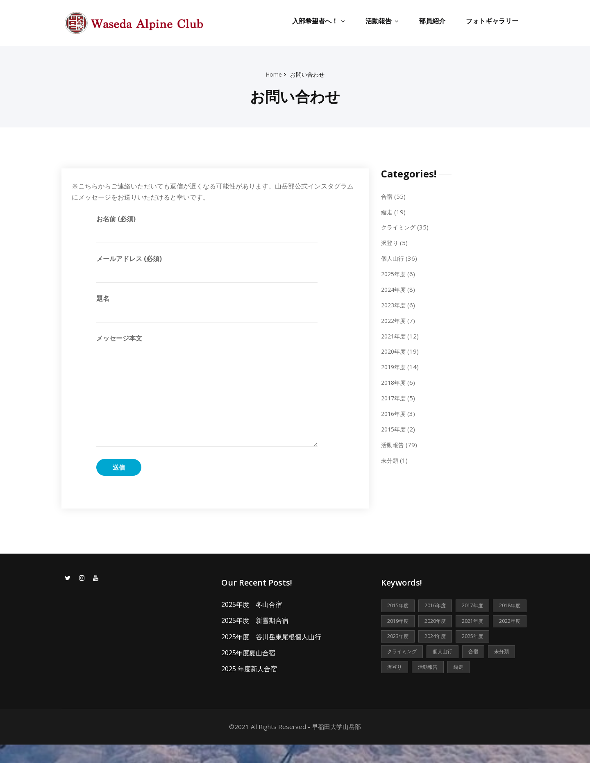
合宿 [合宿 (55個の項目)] (429, 669)
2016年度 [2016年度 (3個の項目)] (439, 605)
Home (272, 74)
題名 (207, 308)
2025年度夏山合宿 (248, 652)
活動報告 (382, 20)
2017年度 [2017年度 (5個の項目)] (478, 605)
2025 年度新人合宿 (249, 668)
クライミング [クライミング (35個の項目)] (483, 653)
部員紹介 (432, 20)
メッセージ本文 (207, 390)
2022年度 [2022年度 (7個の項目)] (439, 637)
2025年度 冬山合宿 (251, 604)
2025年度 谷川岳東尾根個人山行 (271, 636)
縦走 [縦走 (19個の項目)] (429, 685)
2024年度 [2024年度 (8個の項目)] (399, 653)
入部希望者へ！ (318, 20)
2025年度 (394, 273)
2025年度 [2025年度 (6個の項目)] (439, 653)
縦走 (387, 211)
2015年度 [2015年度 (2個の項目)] (399, 605)
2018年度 (394, 380)
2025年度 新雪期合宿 (254, 620)
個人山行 (393, 257)
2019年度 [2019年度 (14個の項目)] (439, 621)
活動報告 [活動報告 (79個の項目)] (397, 685)
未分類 (390, 457)
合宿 (387, 196)
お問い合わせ (308, 74)
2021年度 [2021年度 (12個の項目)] (399, 637)
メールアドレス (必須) (207, 268)
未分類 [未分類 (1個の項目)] (459, 669)
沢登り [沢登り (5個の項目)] (491, 669)
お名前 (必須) (207, 228)
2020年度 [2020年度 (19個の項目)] (478, 621)
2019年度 (394, 365)
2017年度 (394, 396)
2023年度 (394, 304)
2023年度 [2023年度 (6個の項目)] (478, 637)
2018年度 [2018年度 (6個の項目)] (399, 621)
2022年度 (394, 319)
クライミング (399, 227)
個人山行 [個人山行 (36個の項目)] (397, 669)
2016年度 (394, 411)
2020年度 (394, 349)
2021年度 (394, 334)
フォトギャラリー (492, 20)
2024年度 (394, 288)
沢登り (390, 242)
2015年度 (394, 426)
